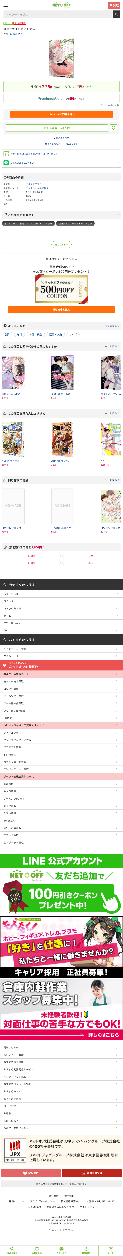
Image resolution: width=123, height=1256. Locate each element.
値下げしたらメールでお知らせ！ (61, 143)
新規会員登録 (94, 1173)
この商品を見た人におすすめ (64, 413)
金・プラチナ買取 (13, 842)
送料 (19, 334)
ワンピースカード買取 (16, 769)
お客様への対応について (100, 1201)
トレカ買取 (9, 754)
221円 (91, 562)
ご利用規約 (34, 1206)
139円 (91, 555)
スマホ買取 (9, 813)
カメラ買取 (9, 791)
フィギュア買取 (12, 732)
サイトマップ (87, 1206)
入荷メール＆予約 (60, 128)
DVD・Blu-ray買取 (14, 710)
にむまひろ (16, 33)
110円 (31, 555)
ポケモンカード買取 (14, 762)
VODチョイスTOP (13, 1054)
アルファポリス (33, 183)
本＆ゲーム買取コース (16, 674)
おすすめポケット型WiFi (17, 1084)
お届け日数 (35, 334)
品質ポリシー (16, 1201)
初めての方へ (11, 1120)
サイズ (73, 334)
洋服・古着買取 (12, 828)
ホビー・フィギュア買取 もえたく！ (23, 725)
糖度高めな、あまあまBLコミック (75, 223)
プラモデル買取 (12, 747)
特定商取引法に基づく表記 (61, 1223)
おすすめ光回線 (12, 1098)
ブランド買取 (11, 835)
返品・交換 (55, 334)
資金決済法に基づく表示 (60, 1206)
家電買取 (8, 784)
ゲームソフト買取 (13, 696)
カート (111, 1253)
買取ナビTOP (11, 1047)
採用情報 (69, 1196)
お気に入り (37, 1253)
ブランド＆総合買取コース (18, 776)
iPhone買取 (10, 820)
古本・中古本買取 (13, 681)
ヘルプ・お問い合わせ (16, 1128)
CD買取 (7, 718)
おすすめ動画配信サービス (18, 1069)
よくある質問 (64, 326)
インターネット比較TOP (17, 1076)
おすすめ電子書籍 (13, 1062)
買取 (116, 5)
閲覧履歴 (86, 1253)
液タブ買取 (9, 806)
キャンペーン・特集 (14, 648)
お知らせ (8, 1113)
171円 (31, 562)
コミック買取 (11, 688)
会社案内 (54, 1196)
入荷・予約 (61, 1253)
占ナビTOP (9, 1106)
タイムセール (11, 656)
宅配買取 (33, 1173)
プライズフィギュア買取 (17, 740)
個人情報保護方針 (71, 1201)
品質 (7, 334)
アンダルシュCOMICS (37, 187)
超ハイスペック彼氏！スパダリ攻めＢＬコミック (28, 223)
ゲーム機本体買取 (13, 703)
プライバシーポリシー (42, 1201)
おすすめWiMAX (12, 1091)
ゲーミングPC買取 (13, 798)
